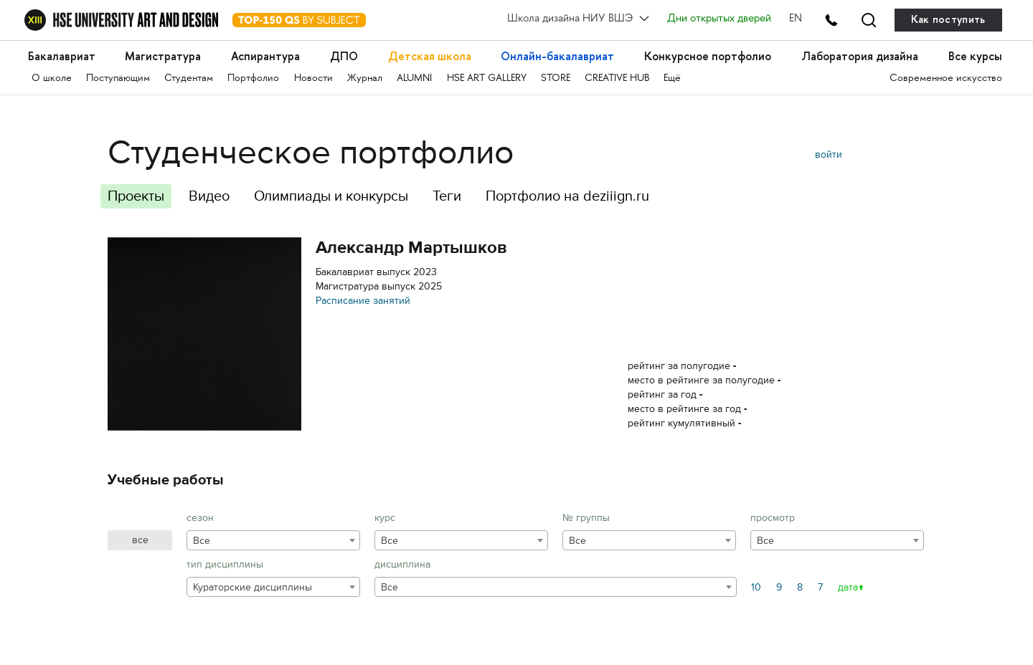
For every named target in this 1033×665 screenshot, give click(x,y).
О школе (52, 78)
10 (756, 587)
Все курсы (975, 56)
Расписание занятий (363, 300)
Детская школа (429, 56)
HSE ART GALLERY (487, 78)
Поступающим (118, 78)
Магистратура (163, 56)
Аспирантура (265, 56)
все (140, 540)
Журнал (364, 78)
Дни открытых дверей (719, 19)
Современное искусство (946, 78)
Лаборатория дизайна (859, 56)
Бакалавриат (61, 56)
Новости (313, 78)
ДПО (344, 56)
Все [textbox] (201, 540)
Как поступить (948, 20)
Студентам (188, 78)
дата (848, 587)
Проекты (136, 196)
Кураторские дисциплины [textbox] (252, 587)
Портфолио (253, 78)
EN (795, 19)
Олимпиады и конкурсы (331, 196)
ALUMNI (414, 78)
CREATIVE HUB (617, 78)
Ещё (672, 78)
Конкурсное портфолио (707, 56)
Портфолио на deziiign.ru (567, 196)
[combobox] (273, 540)
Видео (209, 196)
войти (828, 154)
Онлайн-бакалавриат (557, 56)
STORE (555, 78)
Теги (447, 196)
